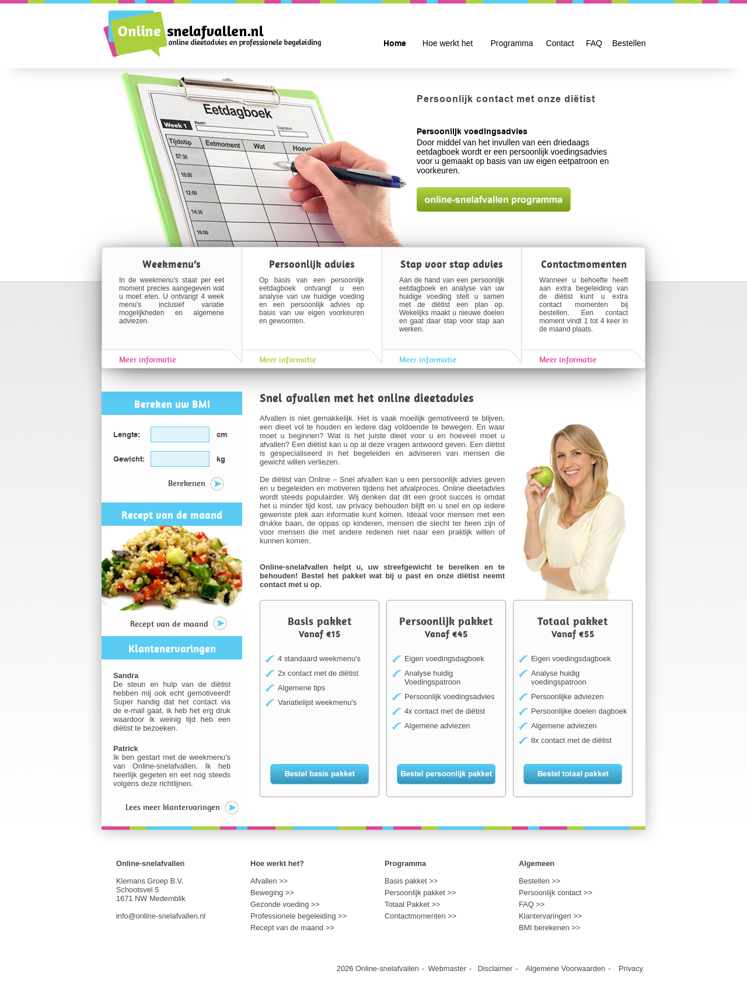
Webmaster (447, 968)
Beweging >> (272, 892)
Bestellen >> (539, 881)
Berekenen (196, 485)
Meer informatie (147, 359)
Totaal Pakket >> (412, 904)
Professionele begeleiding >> (298, 916)
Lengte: (126, 435)
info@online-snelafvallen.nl (160, 916)
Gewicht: (129, 459)
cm (222, 435)
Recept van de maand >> (292, 927)
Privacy (631, 968)
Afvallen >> (269, 881)
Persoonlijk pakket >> (420, 892)
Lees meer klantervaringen (182, 808)
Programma (511, 43)
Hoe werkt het (448, 43)
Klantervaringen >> (550, 916)
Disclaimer (495, 968)
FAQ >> (531, 904)
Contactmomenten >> (420, 916)
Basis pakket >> (411, 881)
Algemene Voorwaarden (566, 968)
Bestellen (629, 43)
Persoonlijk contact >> (555, 892)
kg (221, 459)
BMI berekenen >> (549, 927)
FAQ (594, 43)
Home (394, 44)
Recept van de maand (178, 624)
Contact (560, 43)
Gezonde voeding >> (285, 904)
